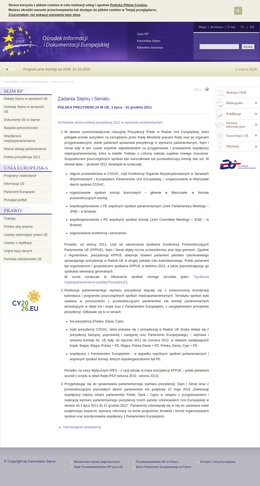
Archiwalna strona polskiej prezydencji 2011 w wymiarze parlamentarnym (110, 122)
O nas (231, 27)
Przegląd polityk (15, 200)
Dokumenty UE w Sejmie (22, 120)
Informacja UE (14, 184)
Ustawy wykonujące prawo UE (26, 235)
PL (242, 27)
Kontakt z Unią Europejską (217, 461)
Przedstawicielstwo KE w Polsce (157, 461)
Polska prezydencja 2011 (35, 81)
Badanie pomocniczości (21, 128)
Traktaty (10, 218)
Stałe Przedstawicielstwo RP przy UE (98, 466)
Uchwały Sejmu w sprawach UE (24, 109)
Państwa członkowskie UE (23, 259)
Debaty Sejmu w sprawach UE (26, 99)
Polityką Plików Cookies (128, 5)
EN (252, 27)
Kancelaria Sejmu (148, 40)
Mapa (203, 27)
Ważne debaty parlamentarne (25, 149)
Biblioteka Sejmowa (150, 47)
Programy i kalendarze (20, 176)
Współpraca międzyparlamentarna (19, 138)
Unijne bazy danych (18, 251)
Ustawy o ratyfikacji (18, 243)
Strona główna (11, 81)
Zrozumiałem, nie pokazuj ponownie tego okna (44, 15)
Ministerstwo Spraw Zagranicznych (97, 461)
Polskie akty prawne (18, 227)
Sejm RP (143, 34)
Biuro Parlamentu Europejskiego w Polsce (163, 466)
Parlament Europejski (19, 192)
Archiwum (216, 27)
